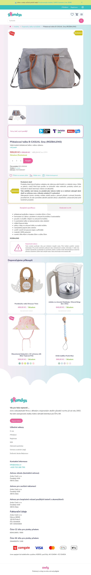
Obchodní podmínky (16, 446)
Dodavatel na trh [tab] (65, 208)
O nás (12, 431)
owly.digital (55, 571)
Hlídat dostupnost (50, 175)
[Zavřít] (81, 2)
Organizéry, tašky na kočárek (31, 27)
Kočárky (16, 27)
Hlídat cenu (35, 175)
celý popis (13, 147)
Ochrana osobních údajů (18, 450)
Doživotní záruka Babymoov (19, 453)
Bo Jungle (17, 168)
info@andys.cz (15, 465)
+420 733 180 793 (17, 467)
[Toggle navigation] (81, 14)
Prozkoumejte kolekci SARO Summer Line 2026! (55, 2)
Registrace (74, 7)
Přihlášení (65, 7)
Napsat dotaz (16, 421)
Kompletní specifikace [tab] (27, 208)
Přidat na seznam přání (19, 175)
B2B (11, 442)
